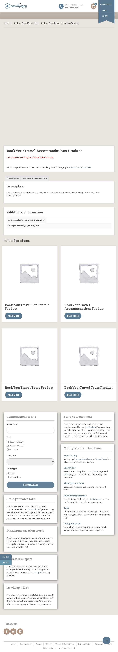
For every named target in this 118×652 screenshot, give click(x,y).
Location (11, 455)
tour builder (33, 509)
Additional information (34, 178)
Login (105, 16)
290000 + (13, 449)
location (79, 486)
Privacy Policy (84, 644)
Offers (48, 644)
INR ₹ (7, 562)
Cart (104, 10)
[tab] (13, 178)
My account (106, 4)
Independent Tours (83, 458)
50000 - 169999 (16, 441)
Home (6, 23)
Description (13, 178)
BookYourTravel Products (25, 23)
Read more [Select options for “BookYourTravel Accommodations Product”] (73, 316)
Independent (15, 477)
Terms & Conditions (65, 644)
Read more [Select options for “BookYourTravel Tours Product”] (13, 395)
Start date (12, 424)
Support (99, 644)
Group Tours (101, 458)
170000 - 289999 (17, 445)
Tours (66, 474)
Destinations (95, 499)
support (38, 572)
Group (12, 473)
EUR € (7, 557)
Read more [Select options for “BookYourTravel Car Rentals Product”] (13, 316)
